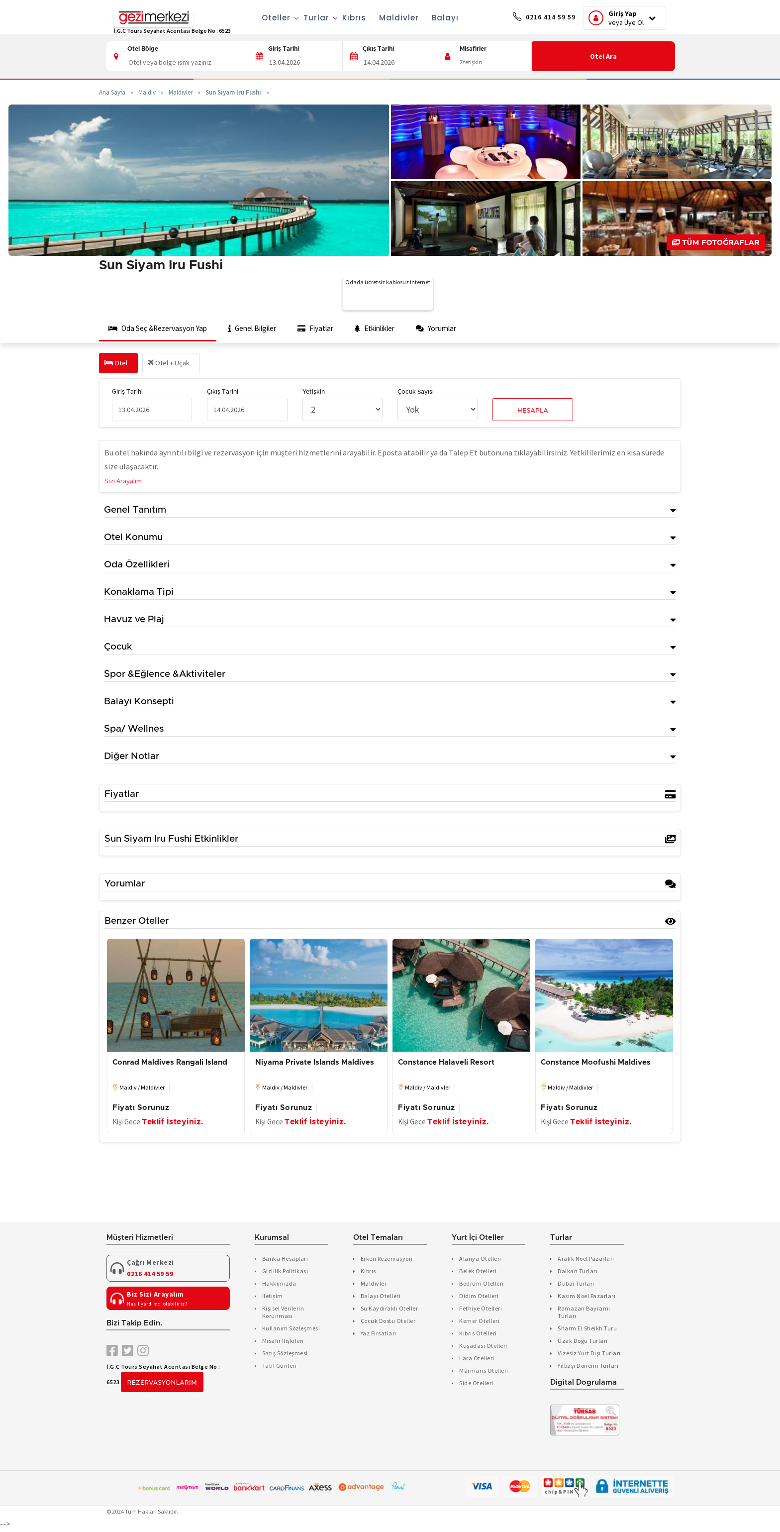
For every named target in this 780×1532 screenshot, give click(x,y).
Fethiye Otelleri (480, 1309)
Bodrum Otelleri (481, 1284)
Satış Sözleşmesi (285, 1354)
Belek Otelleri (477, 1272)
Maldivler (386, 17)
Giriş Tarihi (283, 49)
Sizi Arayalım (126, 482)
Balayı (432, 17)
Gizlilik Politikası (285, 1272)
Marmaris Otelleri (483, 1371)
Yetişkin (313, 393)
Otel (117, 364)
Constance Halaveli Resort (446, 1064)
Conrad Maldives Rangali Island (169, 1064)
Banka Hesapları (285, 1259)
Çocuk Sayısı (415, 393)
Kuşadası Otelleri (483, 1346)
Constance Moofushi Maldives (596, 1064)
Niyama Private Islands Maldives (314, 1064)
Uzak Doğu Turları (583, 1341)
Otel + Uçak (174, 364)
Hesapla (532, 412)
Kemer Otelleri (479, 1321)
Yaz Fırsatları (378, 1334)
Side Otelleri (476, 1384)
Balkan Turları (577, 1272)
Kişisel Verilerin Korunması (283, 1313)
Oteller (264, 17)
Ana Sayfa (112, 92)
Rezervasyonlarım (162, 1384)
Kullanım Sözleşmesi (291, 1329)
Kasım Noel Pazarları (586, 1297)
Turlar (304, 17)
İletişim (272, 1297)
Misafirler (473, 49)
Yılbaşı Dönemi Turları (588, 1366)
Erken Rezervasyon (387, 1259)
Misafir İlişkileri (283, 1341)
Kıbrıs (342, 17)
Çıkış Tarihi (378, 49)
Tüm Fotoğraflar (716, 242)
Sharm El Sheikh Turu (587, 1329)
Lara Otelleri (476, 1359)
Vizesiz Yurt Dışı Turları (589, 1354)
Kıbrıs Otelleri (478, 1334)
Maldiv (147, 92)
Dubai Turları (576, 1284)
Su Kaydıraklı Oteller (389, 1309)
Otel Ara (603, 56)
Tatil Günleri (279, 1366)
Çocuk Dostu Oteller (388, 1321)
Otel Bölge (142, 49)
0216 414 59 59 (531, 18)
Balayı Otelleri (381, 1297)
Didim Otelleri (478, 1297)
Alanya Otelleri (480, 1259)
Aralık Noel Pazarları (586, 1259)
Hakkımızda (279, 1284)
